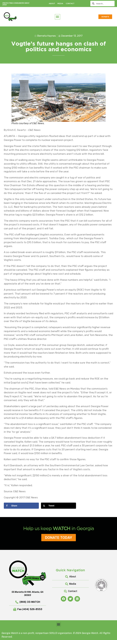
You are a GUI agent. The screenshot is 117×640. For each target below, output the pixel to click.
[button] (57, 16)
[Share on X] (58, 506)
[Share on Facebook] (21, 506)
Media (60, 3)
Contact (70, 3)
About (52, 3)
